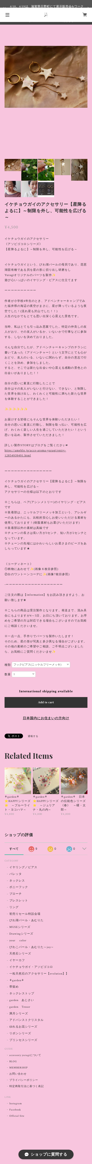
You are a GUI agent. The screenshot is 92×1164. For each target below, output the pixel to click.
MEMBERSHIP (18, 1067)
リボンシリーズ (20, 1033)
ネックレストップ (21, 993)
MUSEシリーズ (19, 927)
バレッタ (15, 874)
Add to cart (46, 702)
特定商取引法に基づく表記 (26, 1086)
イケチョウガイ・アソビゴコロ (31, 967)
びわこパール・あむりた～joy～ (31, 947)
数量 (8, 674)
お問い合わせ (18, 1074)
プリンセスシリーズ (23, 1040)
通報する (33, 736)
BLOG (13, 1061)
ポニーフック (18, 887)
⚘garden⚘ (16, 980)
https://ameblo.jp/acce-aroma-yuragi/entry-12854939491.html (35, 453)
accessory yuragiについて (25, 1055)
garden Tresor (19, 1007)
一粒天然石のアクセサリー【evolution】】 (39, 973)
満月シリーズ (18, 1013)
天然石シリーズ (20, 953)
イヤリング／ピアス (23, 867)
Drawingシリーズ (21, 934)
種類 (8, 664)
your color (17, 940)
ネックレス (17, 880)
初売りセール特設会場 (24, 914)
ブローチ (15, 894)
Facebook (15, 1109)
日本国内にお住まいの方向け (46, 718)
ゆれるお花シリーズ (23, 1027)
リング (14, 907)
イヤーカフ (17, 960)
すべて (14, 848)
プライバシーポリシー (23, 1080)
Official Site (16, 1116)
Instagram (15, 1103)
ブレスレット (18, 900)
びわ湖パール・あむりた (26, 920)
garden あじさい (21, 1000)
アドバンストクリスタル (26, 1020)
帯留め (14, 987)
